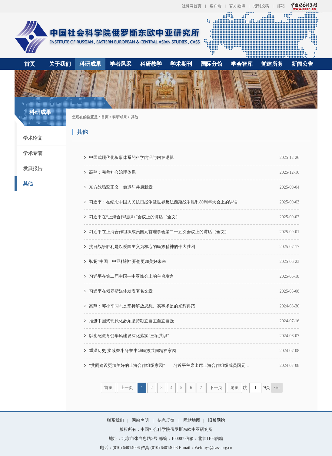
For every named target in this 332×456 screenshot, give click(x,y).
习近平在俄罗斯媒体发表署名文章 (121, 291)
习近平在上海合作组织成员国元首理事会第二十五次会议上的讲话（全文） (159, 232)
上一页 (126, 387)
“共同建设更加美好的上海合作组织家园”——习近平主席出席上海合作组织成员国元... (169, 365)
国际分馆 (211, 64)
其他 (28, 183)
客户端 (215, 6)
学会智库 (242, 64)
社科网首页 (191, 6)
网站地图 (191, 420)
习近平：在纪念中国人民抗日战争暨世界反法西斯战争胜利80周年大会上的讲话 (163, 202)
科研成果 (90, 64)
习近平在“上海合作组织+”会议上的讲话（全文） (134, 217)
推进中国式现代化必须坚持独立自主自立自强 (131, 321)
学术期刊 (181, 64)
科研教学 (151, 64)
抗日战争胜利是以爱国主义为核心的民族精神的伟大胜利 (142, 246)
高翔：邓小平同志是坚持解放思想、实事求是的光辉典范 (142, 306)
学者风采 (120, 64)
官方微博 (237, 6)
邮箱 (281, 6)
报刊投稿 (261, 6)
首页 (29, 64)
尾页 (234, 387)
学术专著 (32, 153)
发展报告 (32, 168)
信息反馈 (166, 420)
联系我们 (115, 420)
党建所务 (272, 64)
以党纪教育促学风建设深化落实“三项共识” (129, 336)
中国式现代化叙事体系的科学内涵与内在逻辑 (131, 157)
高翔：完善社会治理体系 (112, 172)
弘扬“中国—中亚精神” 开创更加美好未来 (127, 261)
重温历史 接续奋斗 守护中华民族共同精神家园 (132, 350)
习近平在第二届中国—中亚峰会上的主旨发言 (131, 276)
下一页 (216, 387)
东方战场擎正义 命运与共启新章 (121, 187)
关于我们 (60, 64)
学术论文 (32, 138)
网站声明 (140, 420)
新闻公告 (302, 64)
